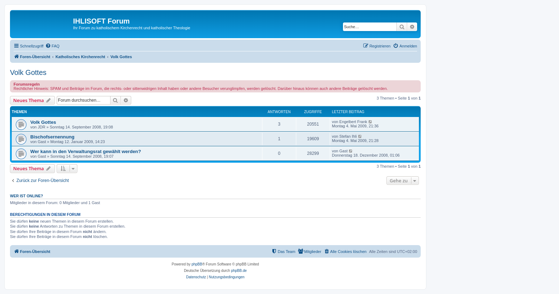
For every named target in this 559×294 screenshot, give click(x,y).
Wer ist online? (26, 196)
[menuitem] (52, 46)
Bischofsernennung (52, 137)
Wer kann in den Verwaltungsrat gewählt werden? (85, 151)
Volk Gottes (28, 72)
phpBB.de (239, 271)
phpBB (196, 264)
